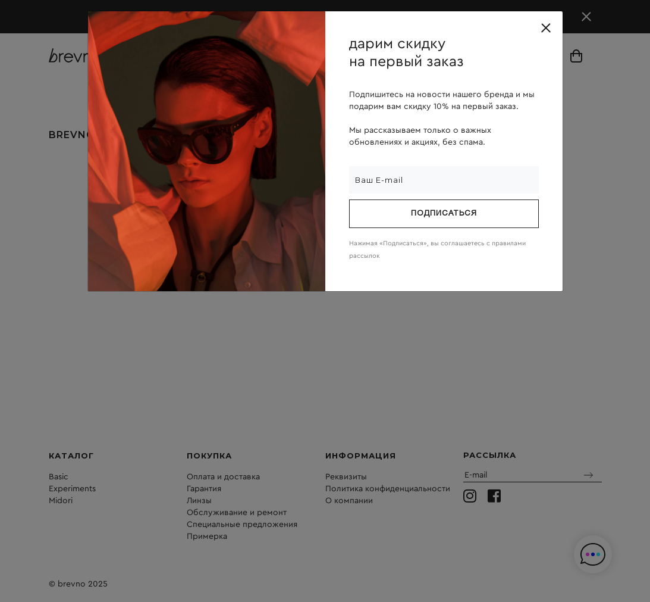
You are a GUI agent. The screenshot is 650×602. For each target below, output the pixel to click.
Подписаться (444, 213)
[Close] (546, 28)
